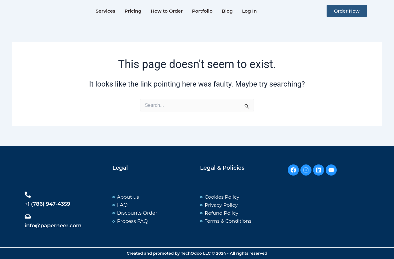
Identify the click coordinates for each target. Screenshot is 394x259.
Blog (227, 11)
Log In (249, 11)
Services (105, 11)
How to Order (167, 11)
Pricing (133, 11)
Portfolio (202, 11)
